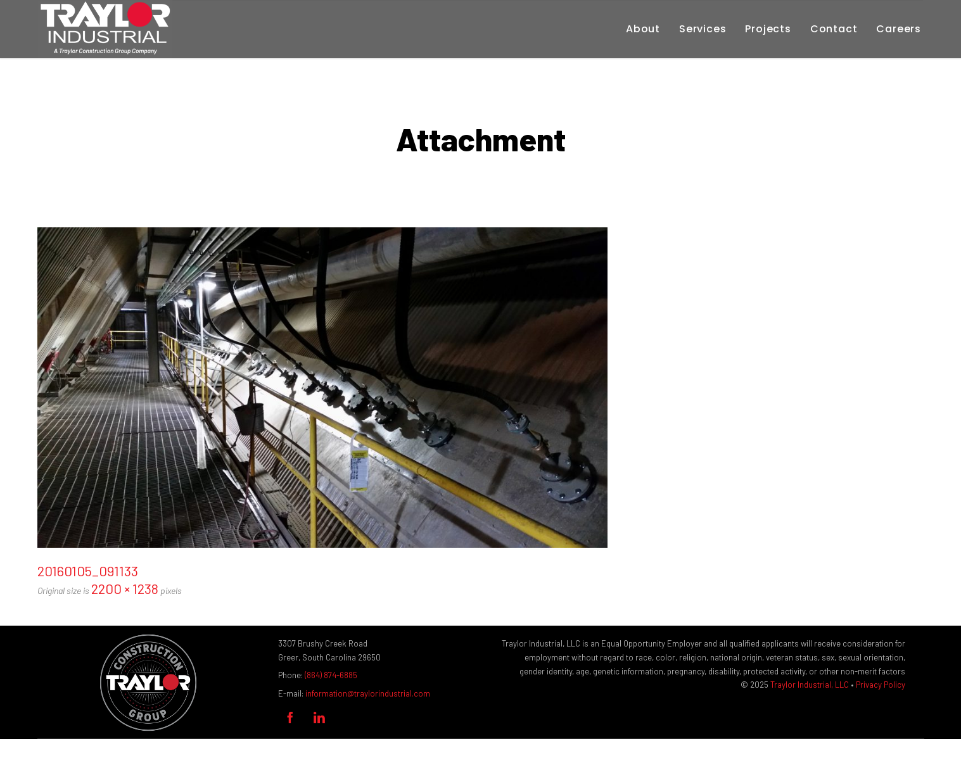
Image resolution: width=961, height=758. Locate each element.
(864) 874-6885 (331, 675)
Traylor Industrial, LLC (809, 684)
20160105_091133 (87, 570)
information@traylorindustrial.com (367, 693)
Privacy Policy (880, 684)
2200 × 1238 (124, 588)
